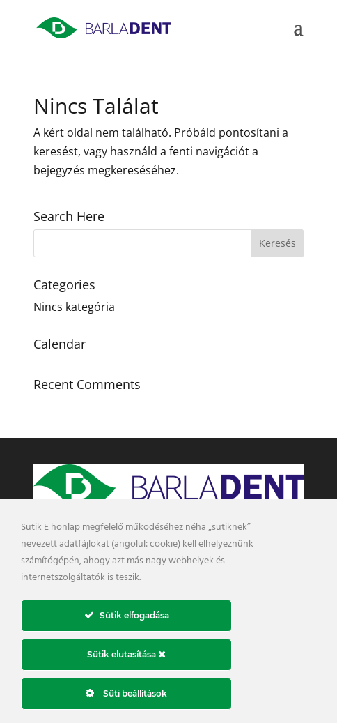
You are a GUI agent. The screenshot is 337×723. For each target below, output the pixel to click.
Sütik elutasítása (126, 654)
